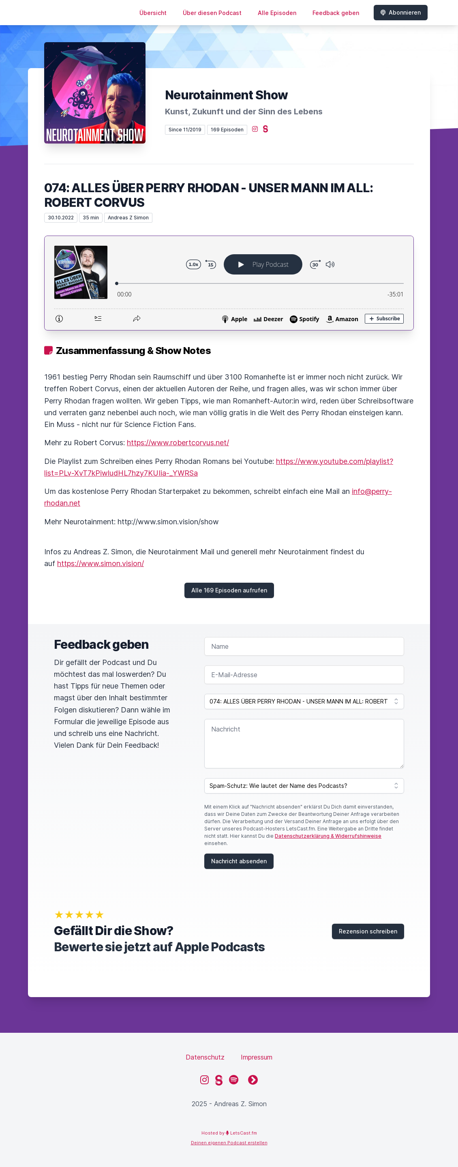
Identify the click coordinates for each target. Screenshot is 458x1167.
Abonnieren (401, 12)
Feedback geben (335, 12)
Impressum (256, 1057)
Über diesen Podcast (212, 12)
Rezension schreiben (368, 931)
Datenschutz (205, 1057)
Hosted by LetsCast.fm (229, 1133)
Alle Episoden (277, 12)
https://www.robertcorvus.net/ (178, 442)
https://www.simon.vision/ (100, 563)
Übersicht (153, 12)
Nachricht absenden (239, 861)
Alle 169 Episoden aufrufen (229, 590)
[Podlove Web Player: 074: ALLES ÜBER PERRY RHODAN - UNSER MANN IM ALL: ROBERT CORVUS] (229, 283)
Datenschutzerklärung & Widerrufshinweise (328, 836)
